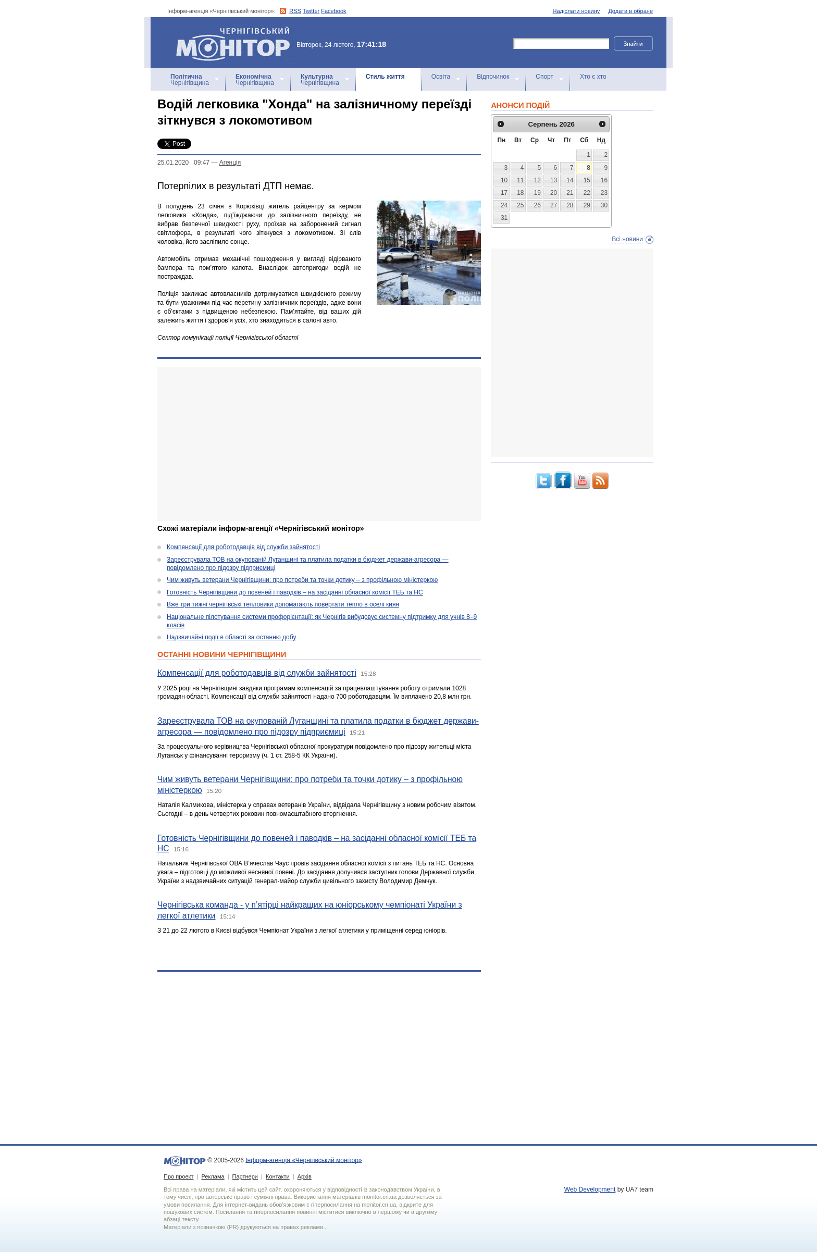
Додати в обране (630, 11)
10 (504, 180)
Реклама (212, 1176)
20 (553, 192)
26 (537, 205)
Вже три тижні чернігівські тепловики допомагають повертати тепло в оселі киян (283, 604)
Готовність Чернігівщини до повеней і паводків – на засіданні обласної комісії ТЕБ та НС (295, 592)
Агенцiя (230, 162)
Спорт (544, 76)
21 (569, 192)
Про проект (178, 1176)
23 (604, 192)
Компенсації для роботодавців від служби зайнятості (243, 547)
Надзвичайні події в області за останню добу (231, 637)
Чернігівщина (189, 79)
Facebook (333, 11)
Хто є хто (593, 76)
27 (553, 205)
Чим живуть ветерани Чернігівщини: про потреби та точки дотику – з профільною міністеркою (302, 580)
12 (537, 180)
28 (569, 205)
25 (520, 205)
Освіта (440, 76)
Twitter (311, 11)
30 (604, 205)
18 (520, 192)
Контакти (278, 1176)
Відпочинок (493, 76)
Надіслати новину (576, 11)
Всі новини (627, 239)
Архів (305, 1176)
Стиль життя (385, 76)
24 (504, 205)
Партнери (245, 1176)
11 (520, 180)
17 (504, 192)
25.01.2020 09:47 (183, 162)
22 (587, 192)
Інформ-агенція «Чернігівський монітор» (236, 43)
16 (604, 180)
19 (537, 192)
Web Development (590, 1189)
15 (587, 180)
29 (587, 205)
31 (504, 217)
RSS (295, 11)
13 (553, 180)
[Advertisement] (319, 444)
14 (569, 180)
